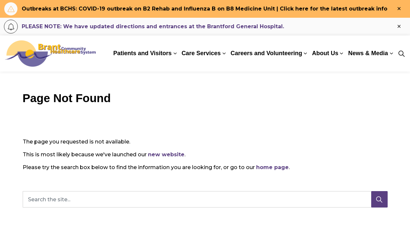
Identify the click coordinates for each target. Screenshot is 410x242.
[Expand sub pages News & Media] (391, 53)
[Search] (379, 199)
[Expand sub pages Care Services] (224, 53)
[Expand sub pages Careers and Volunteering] (305, 53)
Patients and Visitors (142, 53)
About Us (325, 53)
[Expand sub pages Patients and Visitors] (175, 53)
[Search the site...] (205, 199)
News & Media (368, 53)
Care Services (201, 53)
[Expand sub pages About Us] (341, 53)
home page (272, 167)
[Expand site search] (401, 53)
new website (166, 154)
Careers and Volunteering (266, 53)
